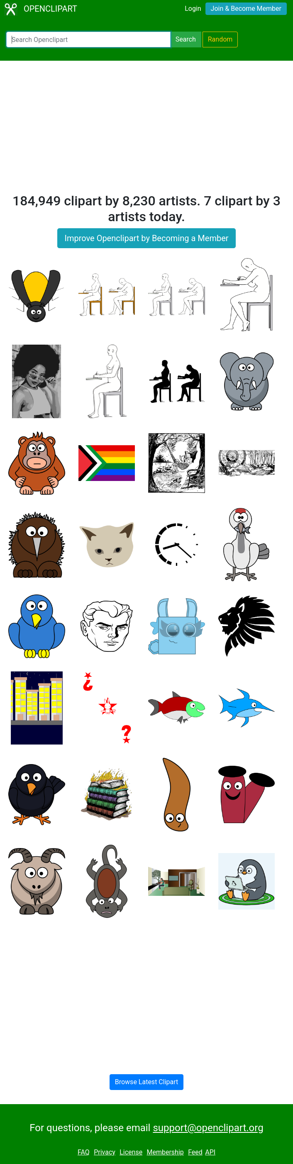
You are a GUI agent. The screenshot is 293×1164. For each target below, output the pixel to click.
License (131, 1152)
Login (193, 8)
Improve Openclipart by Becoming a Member (146, 238)
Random (220, 39)
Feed (195, 1152)
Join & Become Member (246, 8)
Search (186, 39)
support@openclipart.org (208, 1128)
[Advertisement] (146, 130)
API (210, 1152)
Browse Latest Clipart (146, 1082)
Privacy (104, 1152)
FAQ (84, 1152)
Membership (164, 1152)
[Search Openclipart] (88, 39)
